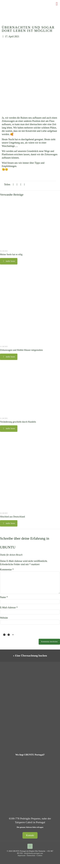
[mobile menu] (57, 4)
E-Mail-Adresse (9, 607)
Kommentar (7, 569)
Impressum (21, 855)
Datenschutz (31, 855)
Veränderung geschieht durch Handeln (18, 421)
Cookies (39, 855)
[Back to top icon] (30, 846)
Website (4, 617)
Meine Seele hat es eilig (11, 254)
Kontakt (30, 835)
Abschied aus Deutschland (12, 516)
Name (4, 597)
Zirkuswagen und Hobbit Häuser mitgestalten (21, 350)
